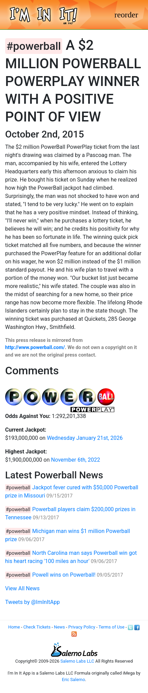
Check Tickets (37, 627)
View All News (22, 588)
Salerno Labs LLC (77, 661)
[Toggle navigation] (126, 14)
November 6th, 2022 (75, 460)
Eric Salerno (73, 679)
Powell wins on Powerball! (63, 575)
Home (14, 627)
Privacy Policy (81, 627)
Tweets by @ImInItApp (32, 602)
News (59, 627)
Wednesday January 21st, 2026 (85, 438)
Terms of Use (111, 627)
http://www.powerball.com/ (35, 347)
